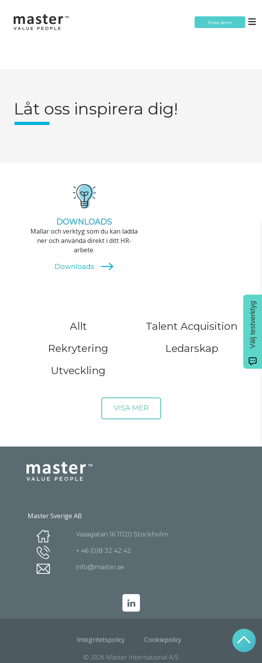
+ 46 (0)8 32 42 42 (103, 550)
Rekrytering (78, 348)
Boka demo (220, 22)
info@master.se (100, 567)
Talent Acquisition (191, 326)
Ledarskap (191, 348)
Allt (78, 326)
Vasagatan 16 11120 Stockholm (122, 534)
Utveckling (78, 370)
